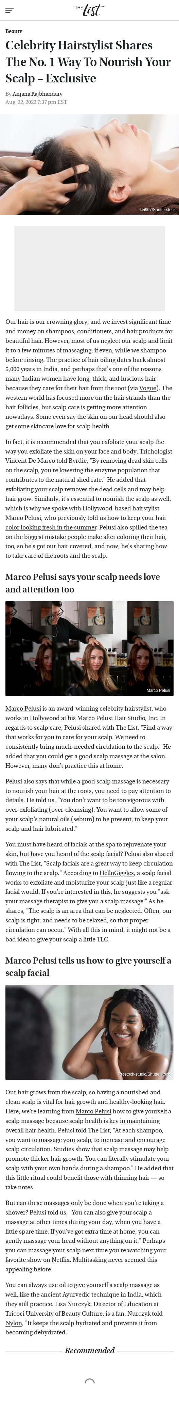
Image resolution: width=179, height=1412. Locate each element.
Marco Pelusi (23, 518)
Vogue (147, 388)
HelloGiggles (117, 873)
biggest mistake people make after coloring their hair (94, 537)
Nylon (13, 1323)
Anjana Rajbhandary (37, 94)
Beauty (13, 31)
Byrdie (78, 460)
